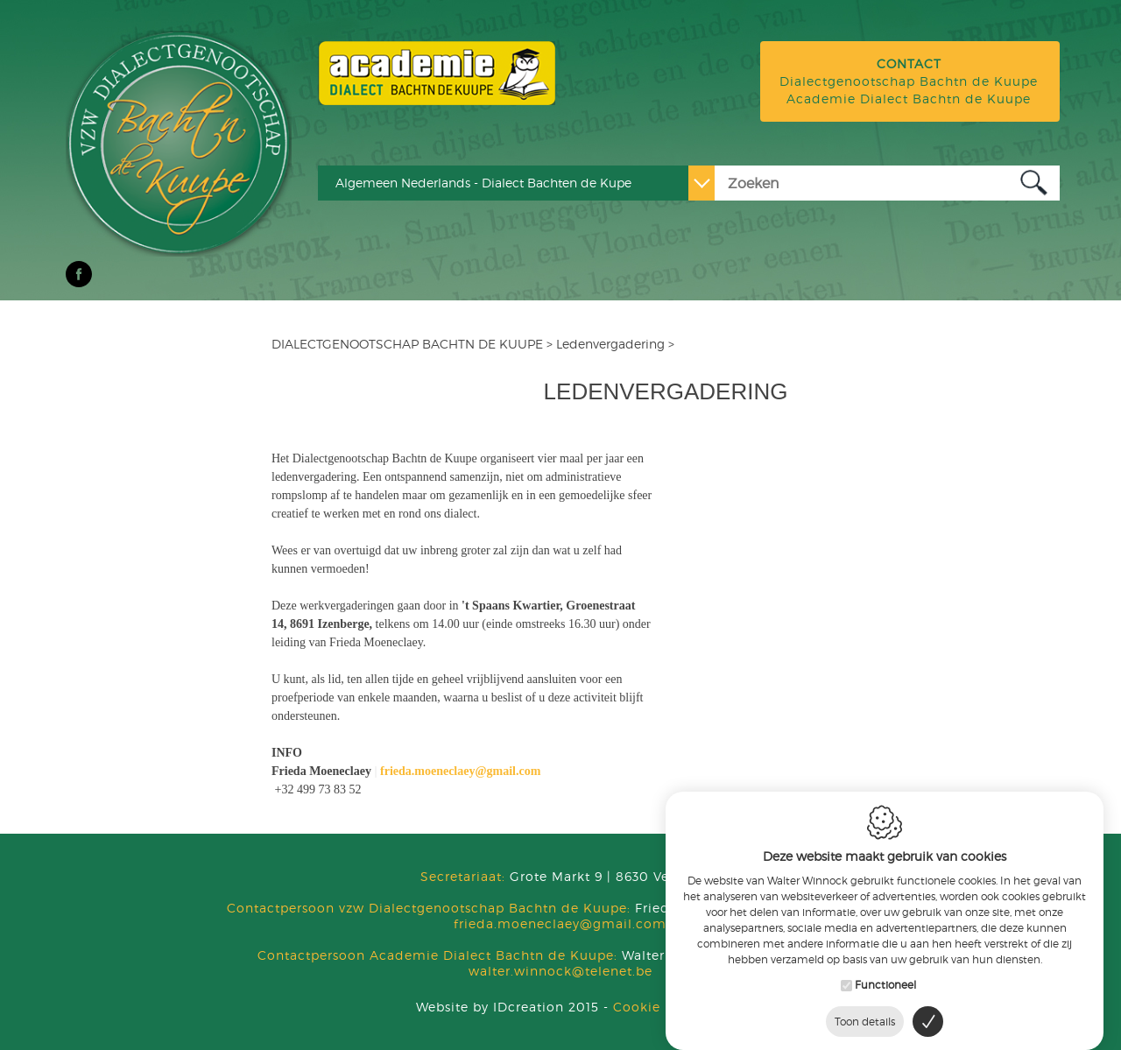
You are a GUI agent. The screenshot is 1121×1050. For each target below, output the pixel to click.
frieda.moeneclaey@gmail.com (560, 923)
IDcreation (490, 1006)
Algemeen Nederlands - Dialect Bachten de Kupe (483, 182)
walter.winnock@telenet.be (560, 970)
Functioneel (885, 981)
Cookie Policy (659, 1006)
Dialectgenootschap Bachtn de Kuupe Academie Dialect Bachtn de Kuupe (908, 81)
